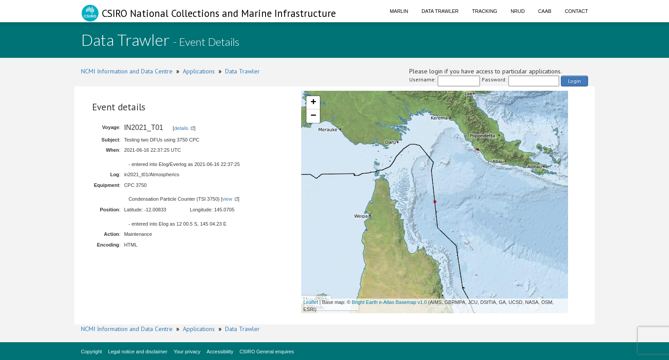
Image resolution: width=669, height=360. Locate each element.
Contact (576, 11)
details (181, 128)
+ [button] (313, 102)
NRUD (518, 11)
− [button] (313, 116)
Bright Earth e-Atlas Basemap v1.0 (389, 302)
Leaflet (310, 302)
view (227, 199)
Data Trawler (440, 11)
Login (574, 80)
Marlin (399, 11)
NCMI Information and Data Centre (127, 71)
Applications (199, 71)
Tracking (484, 11)
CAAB (545, 11)
